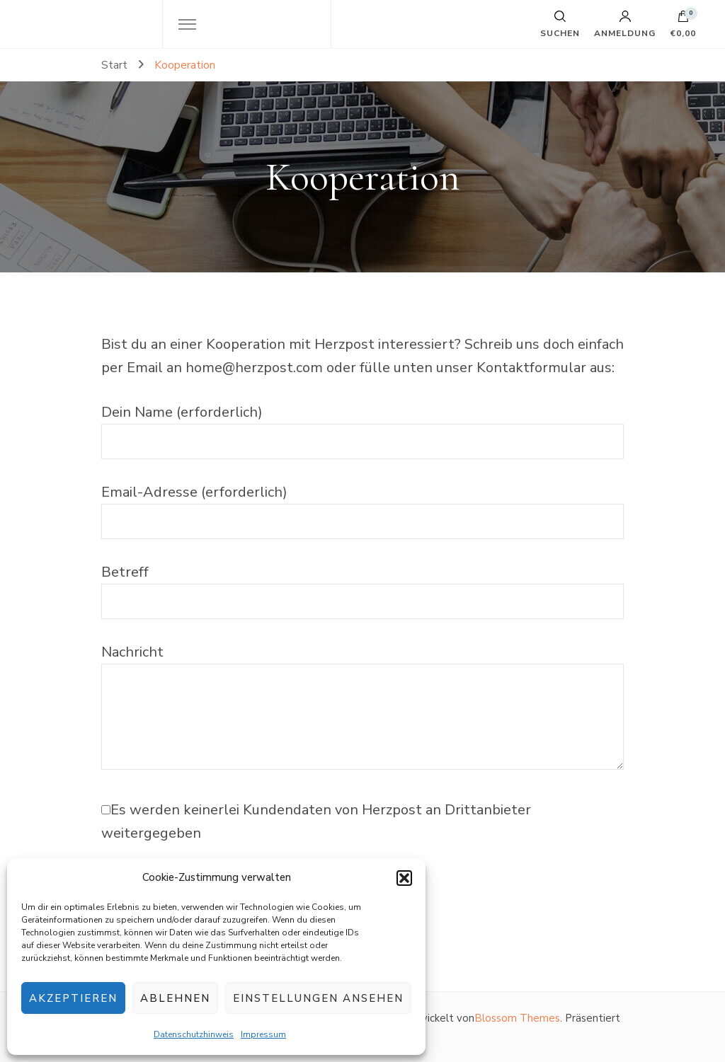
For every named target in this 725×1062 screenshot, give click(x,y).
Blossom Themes (517, 1018)
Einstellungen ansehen (318, 998)
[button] (404, 878)
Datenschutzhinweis (194, 1034)
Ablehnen (175, 998)
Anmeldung (625, 24)
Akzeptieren (73, 998)
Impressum (263, 1034)
